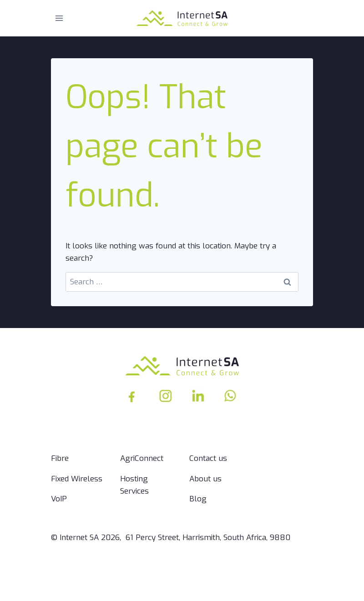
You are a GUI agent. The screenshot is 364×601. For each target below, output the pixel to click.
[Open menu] (59, 18)
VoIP (59, 499)
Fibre (60, 458)
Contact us (208, 458)
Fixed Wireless (76, 479)
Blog (198, 499)
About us (205, 479)
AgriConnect (141, 458)
